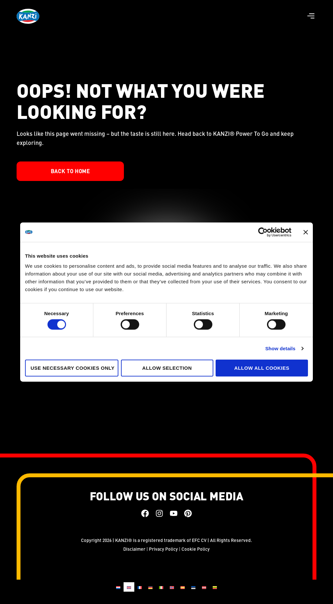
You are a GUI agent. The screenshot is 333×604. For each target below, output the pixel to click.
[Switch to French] (139, 587)
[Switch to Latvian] (204, 587)
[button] (311, 16)
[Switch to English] (129, 587)
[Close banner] (305, 232)
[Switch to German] (150, 587)
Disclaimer (134, 549)
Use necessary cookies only (72, 368)
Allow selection (167, 368)
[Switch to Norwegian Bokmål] (171, 587)
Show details (280, 348)
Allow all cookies (261, 368)
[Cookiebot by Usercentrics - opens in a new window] (262, 232)
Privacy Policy (163, 549)
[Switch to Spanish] (182, 587)
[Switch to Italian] (161, 587)
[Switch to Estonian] (193, 587)
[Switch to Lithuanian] (214, 587)
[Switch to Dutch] (118, 587)
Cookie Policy (195, 549)
